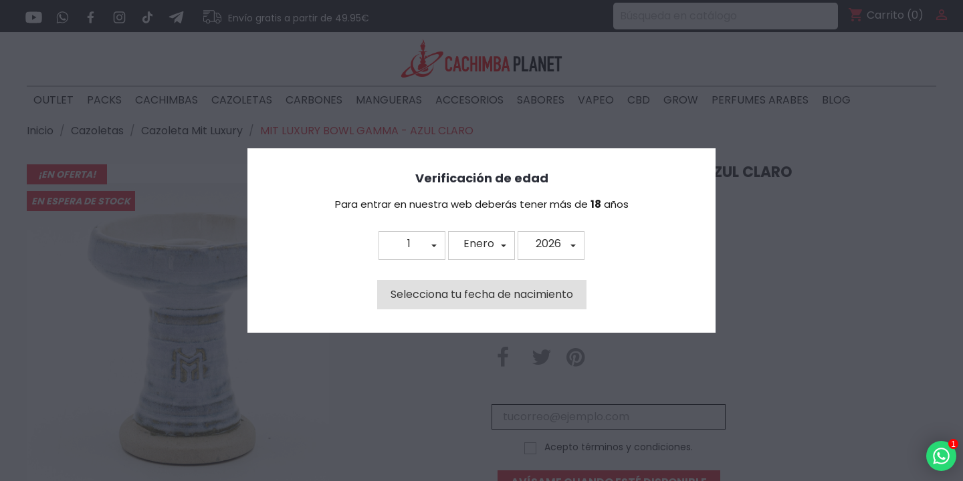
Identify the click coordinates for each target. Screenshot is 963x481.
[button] (412, 245)
